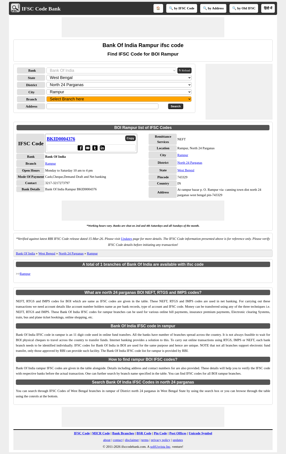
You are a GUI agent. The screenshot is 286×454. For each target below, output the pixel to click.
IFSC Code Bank (41, 9)
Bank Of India (25, 253)
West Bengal (185, 170)
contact (117, 440)
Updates (126, 238)
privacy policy (160, 440)
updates (178, 440)
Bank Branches (123, 433)
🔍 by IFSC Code (181, 8)
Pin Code (160, 433)
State (31, 78)
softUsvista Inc (160, 446)
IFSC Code (82, 433)
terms (145, 440)
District (31, 85)
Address (31, 106)
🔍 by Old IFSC (243, 8)
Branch (31, 99)
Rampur (50, 163)
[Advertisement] (143, 27)
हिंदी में (268, 8)
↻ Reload (184, 70)
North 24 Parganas (189, 162)
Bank (32, 70)
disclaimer (132, 440)
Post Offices (177, 433)
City (31, 92)
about (106, 440)
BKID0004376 (61, 138)
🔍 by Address (213, 8)
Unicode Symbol (200, 433)
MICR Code (101, 433)
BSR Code (144, 433)
